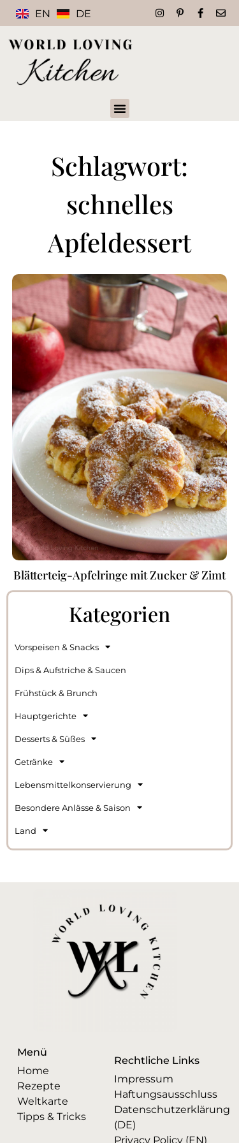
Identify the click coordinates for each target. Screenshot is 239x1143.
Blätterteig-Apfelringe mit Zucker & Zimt (119, 575)
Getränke (39, 761)
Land (31, 830)
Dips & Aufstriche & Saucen (70, 670)
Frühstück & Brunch (56, 693)
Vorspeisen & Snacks (62, 646)
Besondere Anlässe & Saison (78, 807)
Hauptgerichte (51, 715)
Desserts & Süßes (55, 738)
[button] (119, 108)
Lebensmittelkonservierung (79, 784)
